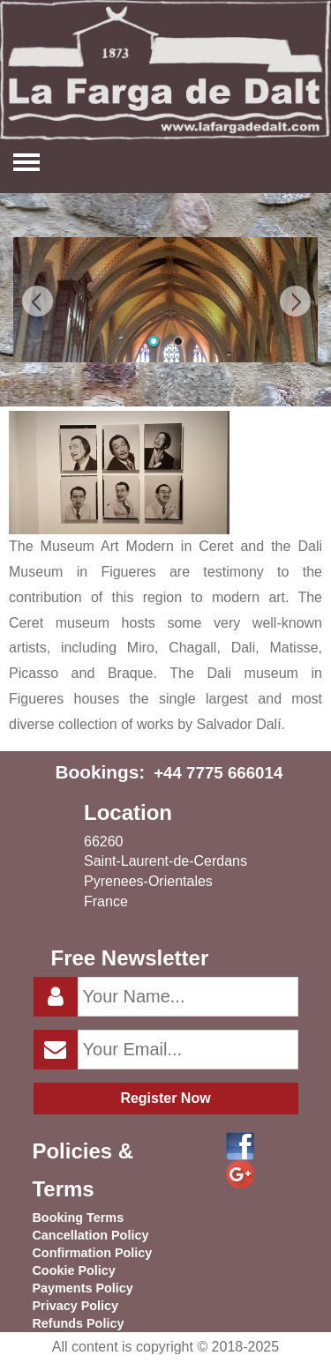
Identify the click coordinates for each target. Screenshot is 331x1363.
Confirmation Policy (92, 1253)
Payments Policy (82, 1288)
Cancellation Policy (90, 1235)
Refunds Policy (78, 1323)
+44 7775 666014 (218, 772)
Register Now (165, 1098)
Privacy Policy (75, 1306)
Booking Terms (78, 1217)
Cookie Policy (73, 1270)
